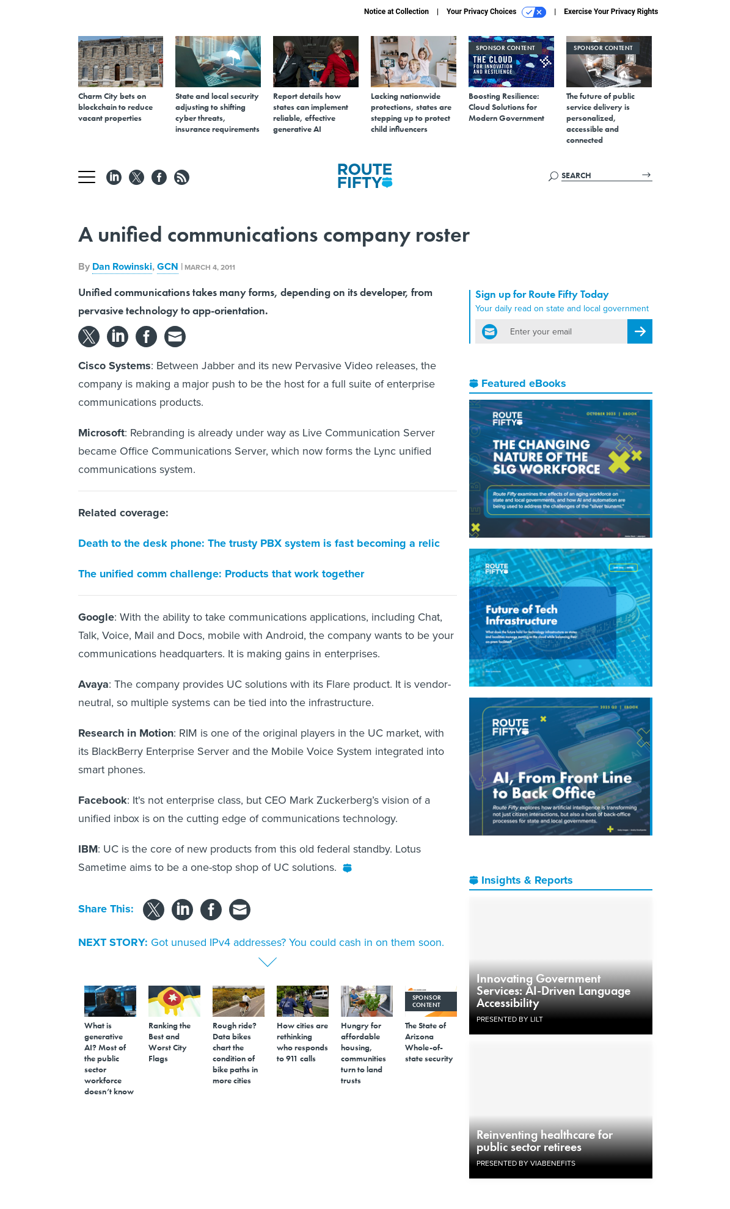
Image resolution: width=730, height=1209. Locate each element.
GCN (167, 266)
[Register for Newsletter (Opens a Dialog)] (639, 331)
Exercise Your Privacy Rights (611, 11)
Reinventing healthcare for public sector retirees (544, 1141)
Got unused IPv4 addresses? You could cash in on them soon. (297, 942)
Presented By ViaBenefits (525, 1163)
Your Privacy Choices (496, 12)
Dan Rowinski (122, 266)
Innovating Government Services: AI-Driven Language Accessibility (553, 990)
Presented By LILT (509, 1019)
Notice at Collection (396, 11)
